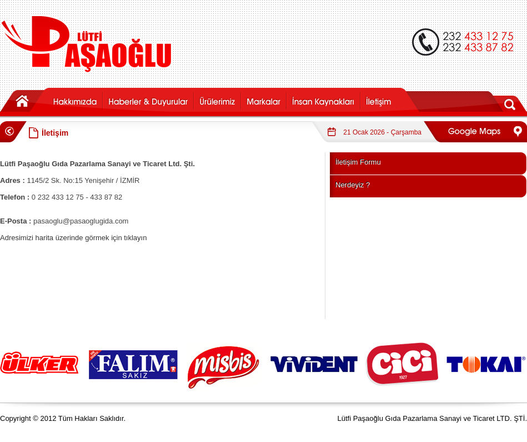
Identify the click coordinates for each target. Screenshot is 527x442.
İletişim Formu (358, 162)
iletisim (390, 100)
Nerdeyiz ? (352, 185)
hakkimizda (75, 100)
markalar (263, 100)
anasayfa (24, 100)
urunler (216, 100)
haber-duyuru (147, 100)
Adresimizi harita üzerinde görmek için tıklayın (73, 238)
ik (323, 100)
